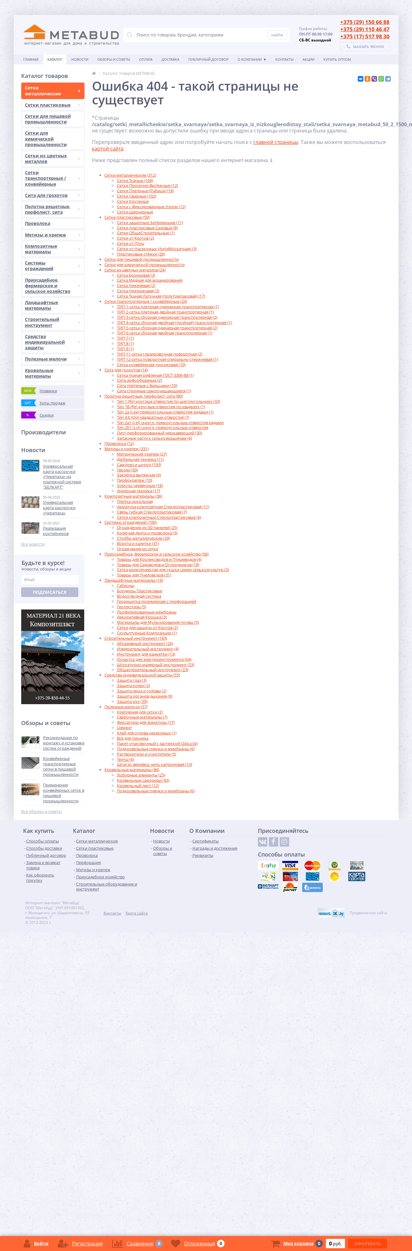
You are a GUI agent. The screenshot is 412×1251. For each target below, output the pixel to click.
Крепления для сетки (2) (140, 712)
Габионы (125, 585)
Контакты (284, 59)
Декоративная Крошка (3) (142, 617)
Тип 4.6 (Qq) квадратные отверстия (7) (153, 417)
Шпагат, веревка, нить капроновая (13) (154, 764)
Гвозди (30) (127, 470)
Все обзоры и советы (41, 811)
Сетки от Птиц (130, 243)
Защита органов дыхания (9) (144, 696)
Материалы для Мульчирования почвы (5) (158, 622)
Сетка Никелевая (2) (136, 285)
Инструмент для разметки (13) (146, 654)
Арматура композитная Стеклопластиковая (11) (163, 506)
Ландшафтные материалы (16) (133, 580)
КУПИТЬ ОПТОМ (337, 59)
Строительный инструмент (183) (135, 638)
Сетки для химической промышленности (144, 264)
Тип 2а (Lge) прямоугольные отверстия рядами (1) (165, 412)
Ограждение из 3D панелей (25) (147, 527)
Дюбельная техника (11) (140, 459)
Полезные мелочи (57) (126, 706)
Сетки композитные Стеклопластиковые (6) (159, 517)
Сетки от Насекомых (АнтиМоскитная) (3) (157, 248)
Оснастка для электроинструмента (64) (154, 659)
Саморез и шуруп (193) (139, 464)
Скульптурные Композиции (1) (147, 633)
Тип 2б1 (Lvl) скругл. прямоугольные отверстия (162, 427)
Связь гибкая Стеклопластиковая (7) (152, 512)
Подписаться (49, 592)
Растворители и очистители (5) (146, 754)
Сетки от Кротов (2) (135, 238)
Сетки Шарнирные (135, 212)
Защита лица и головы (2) (142, 691)
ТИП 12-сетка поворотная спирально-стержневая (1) (167, 359)
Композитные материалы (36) (133, 496)
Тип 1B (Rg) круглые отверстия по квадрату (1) (161, 406)
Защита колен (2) (133, 685)
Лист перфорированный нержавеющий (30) (159, 433)
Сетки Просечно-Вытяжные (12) (147, 185)
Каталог (54, 59)
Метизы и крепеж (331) (126, 448)
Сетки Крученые (133, 201)
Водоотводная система (139, 596)
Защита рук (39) (132, 701)
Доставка (170, 59)
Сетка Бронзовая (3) (136, 275)
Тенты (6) (125, 759)
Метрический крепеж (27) (142, 454)
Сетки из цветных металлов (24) (135, 270)
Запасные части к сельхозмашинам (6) (154, 438)
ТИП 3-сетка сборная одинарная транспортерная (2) (167, 317)
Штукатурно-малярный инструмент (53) (155, 664)
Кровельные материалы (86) (131, 769)
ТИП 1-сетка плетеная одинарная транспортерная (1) (168, 306)
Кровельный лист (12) (138, 785)
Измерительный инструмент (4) (148, 649)
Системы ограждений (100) (130, 522)
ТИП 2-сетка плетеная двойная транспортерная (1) (165, 312)
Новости (79, 59)
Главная (30, 59)
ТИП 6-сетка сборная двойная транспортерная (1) (164, 333)
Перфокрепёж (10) (134, 480)
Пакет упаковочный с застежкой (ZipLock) (157, 743)
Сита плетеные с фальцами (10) (147, 385)
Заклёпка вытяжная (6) (139, 475)
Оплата (146, 59)
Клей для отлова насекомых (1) (147, 733)
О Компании (250, 59)
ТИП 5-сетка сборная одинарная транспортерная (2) (167, 328)
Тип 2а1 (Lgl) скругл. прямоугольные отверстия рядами (170, 422)
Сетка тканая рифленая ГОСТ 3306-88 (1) (155, 375)
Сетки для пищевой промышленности (141, 259)
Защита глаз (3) (132, 680)
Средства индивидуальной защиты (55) (142, 675)
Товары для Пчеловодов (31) (144, 575)
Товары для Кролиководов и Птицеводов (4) (159, 559)
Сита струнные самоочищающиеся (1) (154, 391)
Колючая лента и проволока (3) (147, 533)
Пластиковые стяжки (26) (141, 254)
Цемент (124, 727)
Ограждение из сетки (137, 548)
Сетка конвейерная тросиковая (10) (151, 364)
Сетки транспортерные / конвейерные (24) (145, 301)
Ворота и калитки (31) (138, 543)
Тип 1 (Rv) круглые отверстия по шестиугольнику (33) (168, 401)
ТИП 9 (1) (125, 348)
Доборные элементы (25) (141, 775)
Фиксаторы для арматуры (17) (146, 722)
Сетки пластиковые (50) (127, 217)
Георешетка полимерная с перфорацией (156, 601)
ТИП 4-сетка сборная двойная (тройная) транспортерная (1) (174, 322)
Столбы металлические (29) (143, 538)
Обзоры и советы (113, 59)
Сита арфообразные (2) (139, 380)
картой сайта (108, 148)
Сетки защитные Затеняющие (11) (150, 222)
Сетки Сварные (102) (136, 196)
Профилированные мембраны (147, 612)
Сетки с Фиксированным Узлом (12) (151, 206)
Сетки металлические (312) (130, 175)
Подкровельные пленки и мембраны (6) (156, 749)
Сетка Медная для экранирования (149, 280)
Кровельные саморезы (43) (143, 780)
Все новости (33, 544)
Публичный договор (208, 59)
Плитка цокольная (135, 501)
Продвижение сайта (368, 912)
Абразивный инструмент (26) (145, 643)
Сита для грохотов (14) (126, 370)
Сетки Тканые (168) (135, 180)
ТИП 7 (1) (125, 338)
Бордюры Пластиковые (139, 591)
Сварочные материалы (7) (142, 717)
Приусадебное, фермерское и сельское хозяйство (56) (156, 554)
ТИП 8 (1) (125, 343)
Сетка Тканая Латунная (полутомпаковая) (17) (161, 296)
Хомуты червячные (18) (140, 485)
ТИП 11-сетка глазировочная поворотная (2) (159, 354)
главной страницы (275, 142)
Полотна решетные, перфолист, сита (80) (143, 396)
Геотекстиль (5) (131, 606)
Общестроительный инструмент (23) (152, 669)
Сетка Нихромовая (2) (138, 291)
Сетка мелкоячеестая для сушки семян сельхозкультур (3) (173, 569)
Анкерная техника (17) (138, 491)
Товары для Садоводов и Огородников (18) (158, 564)
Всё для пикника (132, 738)
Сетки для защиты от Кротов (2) (147, 627)
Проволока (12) (119, 443)
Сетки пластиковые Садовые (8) (147, 228)
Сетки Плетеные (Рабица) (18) (145, 190)
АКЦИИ (308, 59)
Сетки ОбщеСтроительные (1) (146, 233)
